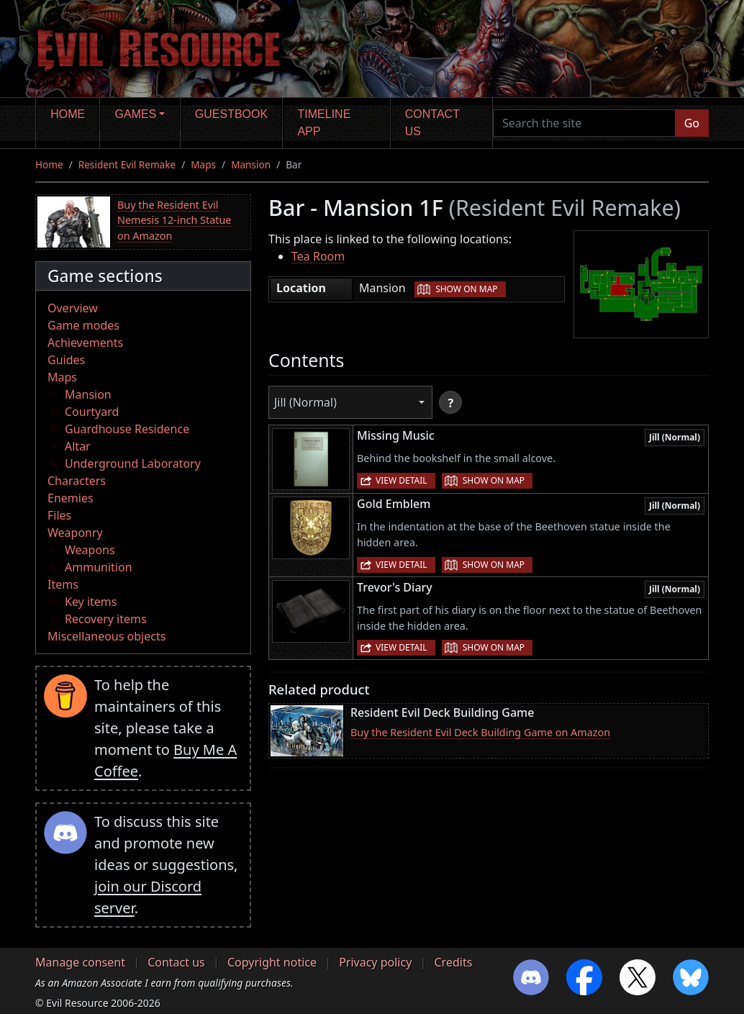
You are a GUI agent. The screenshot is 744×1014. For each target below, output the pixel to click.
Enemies (70, 498)
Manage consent (80, 962)
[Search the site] (584, 123)
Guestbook (231, 114)
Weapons (90, 550)
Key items (91, 602)
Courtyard (92, 412)
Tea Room (318, 256)
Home (67, 114)
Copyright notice (272, 962)
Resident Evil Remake (127, 164)
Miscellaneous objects (106, 636)
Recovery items (106, 619)
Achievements (85, 342)
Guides (66, 360)
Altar (78, 446)
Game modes (83, 325)
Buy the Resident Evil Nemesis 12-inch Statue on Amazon (174, 220)
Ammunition (98, 567)
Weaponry (75, 532)
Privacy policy (375, 962)
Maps (203, 164)
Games (136, 114)
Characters (76, 481)
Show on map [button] (466, 289)
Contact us (432, 122)
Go (691, 123)
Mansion (251, 164)
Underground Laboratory (133, 463)
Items (62, 584)
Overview (72, 308)
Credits (453, 962)
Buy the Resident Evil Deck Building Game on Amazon (480, 732)
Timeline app (324, 122)
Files (59, 515)
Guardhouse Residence (127, 429)
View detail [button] (401, 480)
